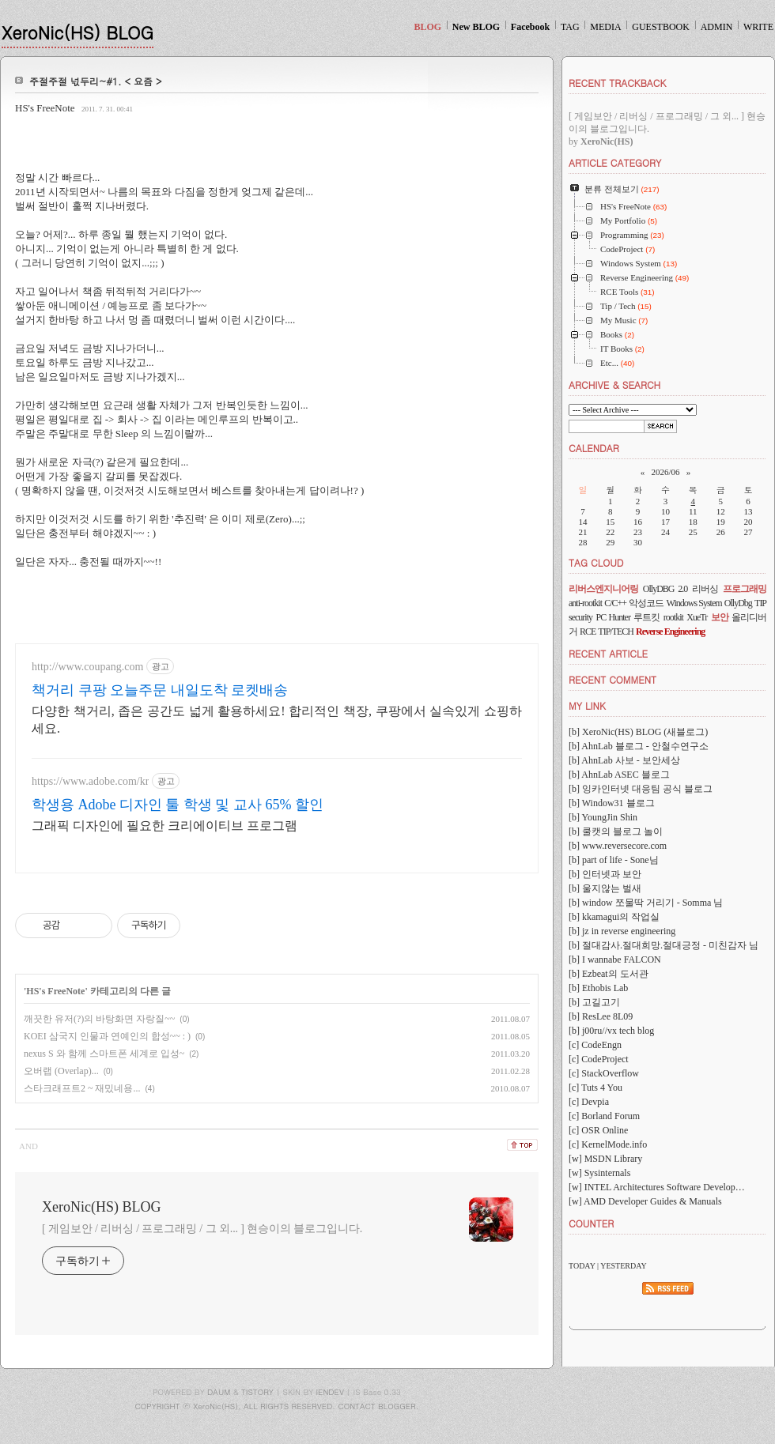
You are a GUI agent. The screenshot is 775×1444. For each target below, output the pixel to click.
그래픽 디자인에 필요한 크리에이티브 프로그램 (164, 825)
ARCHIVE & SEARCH (614, 384)
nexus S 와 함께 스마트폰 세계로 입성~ (104, 1053)
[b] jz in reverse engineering (622, 931)
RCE (587, 631)
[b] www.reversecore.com (618, 845)
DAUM (218, 1391)
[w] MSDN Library (605, 1158)
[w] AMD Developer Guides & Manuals (645, 1201)
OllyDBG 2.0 (665, 588)
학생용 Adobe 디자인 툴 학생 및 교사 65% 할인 (177, 804)
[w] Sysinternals (599, 1172)
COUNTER (591, 1223)
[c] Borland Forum (604, 1116)
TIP (760, 603)
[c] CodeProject (599, 1059)
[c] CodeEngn (595, 1044)
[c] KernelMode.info (608, 1144)
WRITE (758, 26)
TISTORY (257, 1391)
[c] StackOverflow (604, 1073)
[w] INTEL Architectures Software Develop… (657, 1187)
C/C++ (615, 603)
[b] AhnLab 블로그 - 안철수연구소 (639, 746)
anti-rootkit (585, 603)
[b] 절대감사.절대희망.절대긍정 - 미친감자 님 (663, 945)
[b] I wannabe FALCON (615, 959)
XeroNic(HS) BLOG (77, 32)
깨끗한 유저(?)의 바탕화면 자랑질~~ (99, 1018)
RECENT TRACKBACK (617, 82)
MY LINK (587, 705)
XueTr (696, 617)
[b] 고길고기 (594, 1002)
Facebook (530, 26)
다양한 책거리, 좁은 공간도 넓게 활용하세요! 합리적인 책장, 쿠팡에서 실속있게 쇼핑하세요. (277, 719)
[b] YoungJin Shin (603, 817)
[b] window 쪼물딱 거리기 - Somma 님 (646, 902)
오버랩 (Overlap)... (61, 1070)
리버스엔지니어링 (603, 588)
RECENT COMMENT (612, 679)
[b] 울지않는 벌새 (605, 888)
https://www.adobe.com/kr (90, 781)
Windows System (694, 603)
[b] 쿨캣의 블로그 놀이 (616, 831)
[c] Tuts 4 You (595, 1087)
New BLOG (476, 26)
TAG (570, 26)
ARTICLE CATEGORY (615, 162)
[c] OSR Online (598, 1130)
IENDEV (330, 1391)
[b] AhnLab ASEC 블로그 (619, 774)
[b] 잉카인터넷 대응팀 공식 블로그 (641, 788)
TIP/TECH (615, 631)
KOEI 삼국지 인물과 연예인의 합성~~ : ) (107, 1036)
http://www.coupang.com (87, 667)
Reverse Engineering (670, 631)
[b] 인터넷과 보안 (605, 874)
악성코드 (646, 603)
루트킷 (646, 617)
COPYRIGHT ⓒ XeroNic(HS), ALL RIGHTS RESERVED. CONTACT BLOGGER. (277, 1406)
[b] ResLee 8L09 (601, 1016)
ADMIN (717, 26)
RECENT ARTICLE (608, 653)
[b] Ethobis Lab (598, 987)
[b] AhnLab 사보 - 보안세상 (624, 760)
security (580, 617)
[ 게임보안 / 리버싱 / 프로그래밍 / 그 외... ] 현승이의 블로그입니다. (202, 1229)
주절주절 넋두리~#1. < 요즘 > (95, 81)
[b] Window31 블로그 (612, 803)
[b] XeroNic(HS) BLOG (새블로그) (638, 731)
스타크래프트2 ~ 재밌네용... (82, 1088)
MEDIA (605, 26)
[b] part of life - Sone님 (614, 859)
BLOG (427, 26)
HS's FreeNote (45, 108)
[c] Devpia (589, 1101)
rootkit (673, 617)
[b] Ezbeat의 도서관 (608, 973)
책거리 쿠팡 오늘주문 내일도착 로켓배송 (160, 690)
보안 (719, 617)
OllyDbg (738, 603)
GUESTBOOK (661, 26)
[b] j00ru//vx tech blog (611, 1030)
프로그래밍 (744, 588)
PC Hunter (612, 617)
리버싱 (705, 588)
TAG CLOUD (596, 562)
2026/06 (665, 472)
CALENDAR (594, 447)
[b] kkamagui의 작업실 (614, 916)
